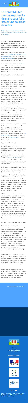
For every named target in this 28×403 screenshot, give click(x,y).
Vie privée (10, 394)
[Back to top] (25, 399)
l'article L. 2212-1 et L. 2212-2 (15, 158)
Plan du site (18, 394)
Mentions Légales (6, 393)
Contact (3, 394)
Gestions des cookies (19, 393)
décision (22, 63)
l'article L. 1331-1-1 (14, 137)
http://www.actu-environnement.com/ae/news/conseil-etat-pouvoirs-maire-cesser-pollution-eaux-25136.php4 (14, 32)
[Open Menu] (4, 3)
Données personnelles (7, 395)
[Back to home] (14, 3)
